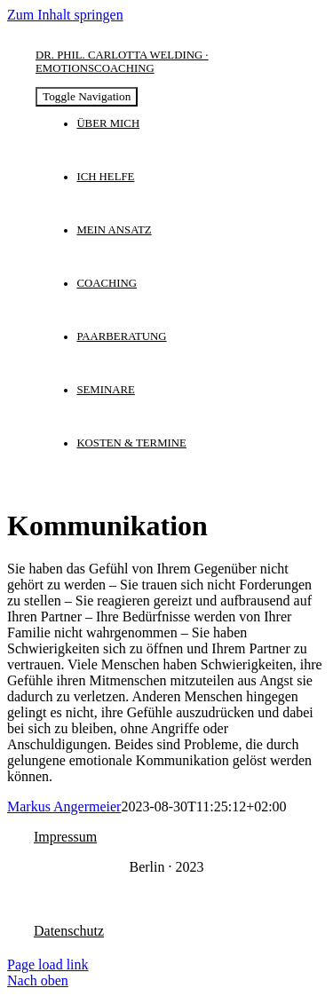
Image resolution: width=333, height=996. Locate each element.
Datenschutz (69, 930)
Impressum (65, 836)
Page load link (48, 964)
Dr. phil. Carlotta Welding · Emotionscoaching (122, 62)
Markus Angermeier (64, 806)
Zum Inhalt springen (65, 14)
